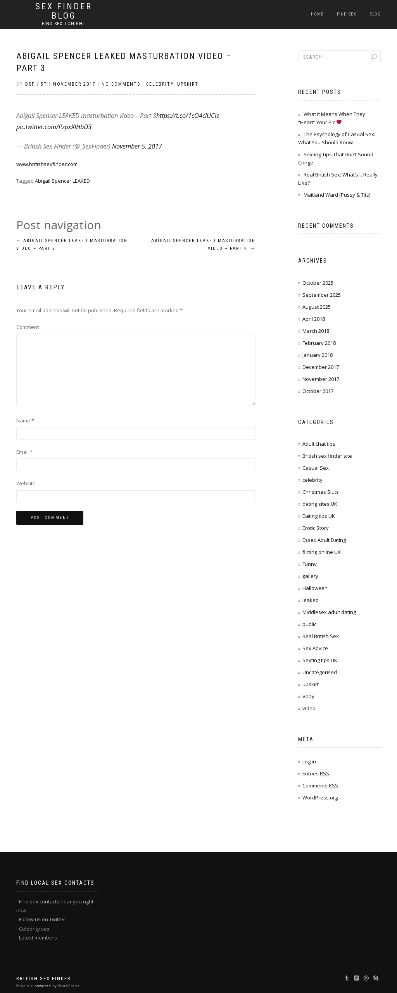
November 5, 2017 (137, 146)
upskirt (187, 84)
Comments (320, 785)
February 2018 (319, 342)
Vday (308, 696)
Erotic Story (315, 527)
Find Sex (346, 14)
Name (25, 420)
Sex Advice (315, 648)
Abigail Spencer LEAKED (62, 180)
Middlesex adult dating (329, 612)
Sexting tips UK (319, 660)
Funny (309, 564)
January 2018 (317, 354)
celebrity (160, 84)
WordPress (68, 985)
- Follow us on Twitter (40, 919)
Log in (309, 761)
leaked (310, 600)
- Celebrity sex (33, 928)
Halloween (315, 588)
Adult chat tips (318, 443)
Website (26, 483)
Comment (27, 327)
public (309, 624)
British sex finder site (327, 455)
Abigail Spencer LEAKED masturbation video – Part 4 (203, 244)
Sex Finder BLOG (63, 11)
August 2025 (316, 306)
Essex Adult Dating (324, 539)
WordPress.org (320, 797)
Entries (315, 773)
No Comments (121, 84)
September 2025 (321, 294)
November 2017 (320, 378)
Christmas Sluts (320, 491)
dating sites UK (319, 503)
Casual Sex (315, 467)
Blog (375, 14)
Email (24, 451)
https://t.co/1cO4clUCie (187, 115)
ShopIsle (25, 985)
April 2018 (313, 318)
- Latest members (36, 937)
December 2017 (320, 366)
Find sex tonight (64, 23)
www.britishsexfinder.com (47, 164)
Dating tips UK (318, 515)
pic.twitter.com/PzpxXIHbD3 (53, 127)
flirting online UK (321, 551)
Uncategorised (319, 672)
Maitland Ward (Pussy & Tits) (337, 194)
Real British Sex (320, 636)
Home (317, 14)
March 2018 (315, 330)
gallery (310, 576)
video (309, 708)
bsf (30, 84)
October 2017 (317, 391)
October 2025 (317, 282)
